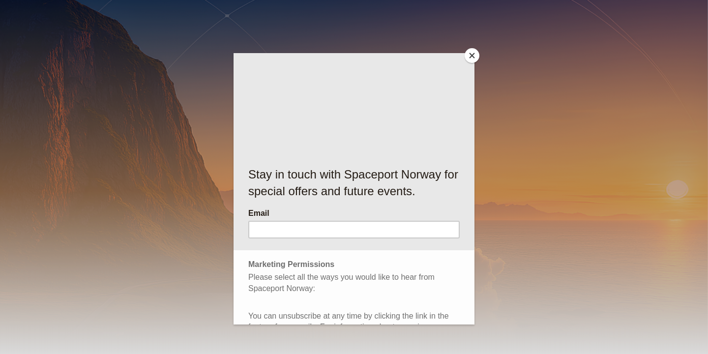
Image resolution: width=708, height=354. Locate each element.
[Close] (472, 55)
